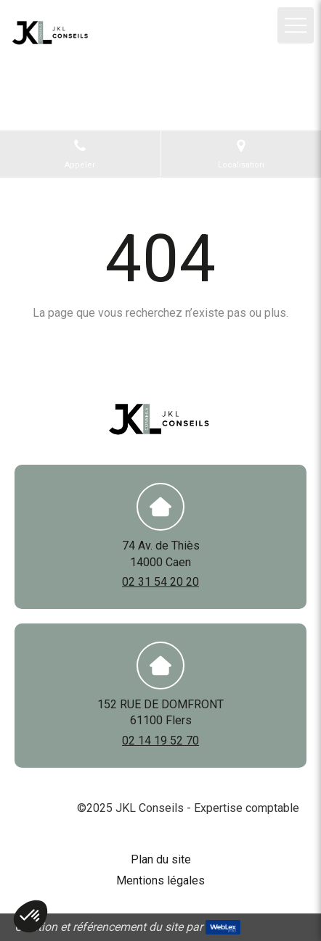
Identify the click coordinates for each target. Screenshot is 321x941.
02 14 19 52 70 (160, 740)
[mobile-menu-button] (295, 25)
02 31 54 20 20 (160, 582)
